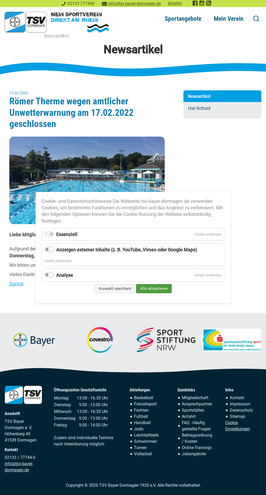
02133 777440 (81, 3)
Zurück (16, 283)
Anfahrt (175, 3)
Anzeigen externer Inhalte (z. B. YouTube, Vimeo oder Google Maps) (126, 249)
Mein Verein (228, 18)
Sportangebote (183, 18)
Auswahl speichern (114, 288)
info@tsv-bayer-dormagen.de (134, 3)
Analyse (64, 275)
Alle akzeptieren (154, 288)
